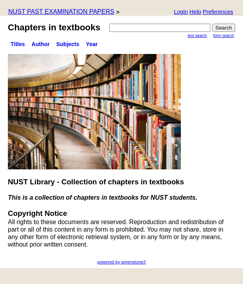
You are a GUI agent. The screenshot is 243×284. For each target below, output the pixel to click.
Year (92, 44)
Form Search (223, 35)
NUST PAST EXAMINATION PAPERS (61, 11)
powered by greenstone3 (121, 262)
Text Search (197, 35)
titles (18, 44)
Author (40, 44)
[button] (217, 12)
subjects (67, 44)
